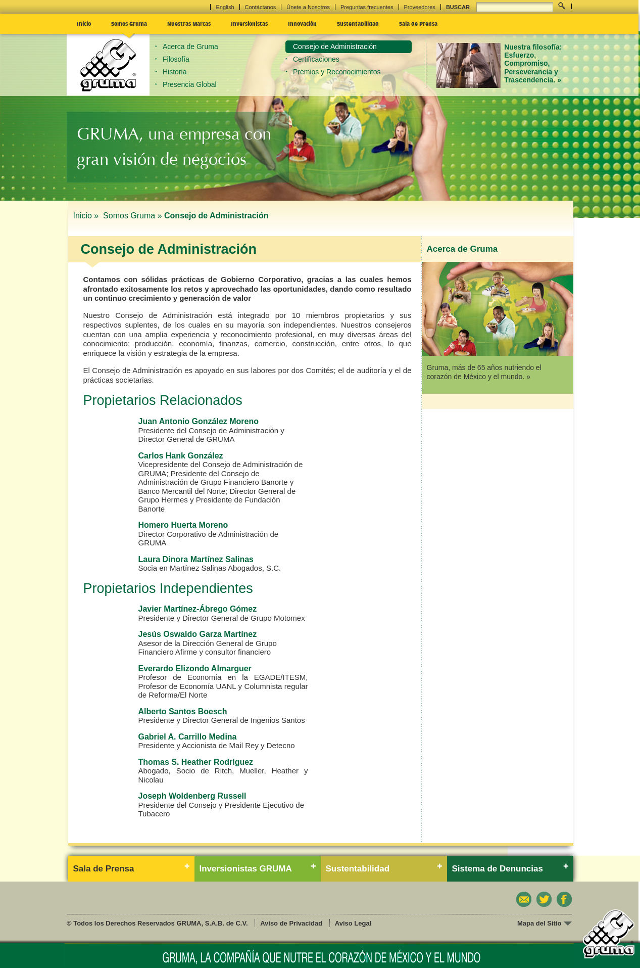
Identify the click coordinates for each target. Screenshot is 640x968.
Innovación (302, 23)
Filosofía (176, 59)
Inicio (84, 23)
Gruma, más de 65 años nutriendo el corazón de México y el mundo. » (484, 372)
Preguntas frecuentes (366, 7)
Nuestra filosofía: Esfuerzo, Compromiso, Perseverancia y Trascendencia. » (533, 63)
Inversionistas (249, 23)
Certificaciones (316, 59)
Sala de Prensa (418, 23)
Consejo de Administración (335, 46)
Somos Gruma (129, 23)
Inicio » (87, 215)
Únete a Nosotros (308, 7)
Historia (174, 72)
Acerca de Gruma (190, 46)
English (225, 7)
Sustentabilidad (358, 23)
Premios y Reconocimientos (337, 72)
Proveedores (419, 7)
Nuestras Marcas (189, 23)
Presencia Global (190, 84)
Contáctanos (260, 7)
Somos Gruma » (132, 215)
